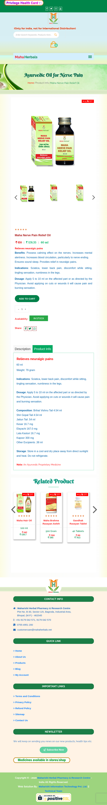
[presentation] (15, 197)
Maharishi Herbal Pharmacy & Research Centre (64, 777)
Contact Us (20, 720)
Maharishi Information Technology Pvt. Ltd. (63, 786)
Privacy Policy (22, 702)
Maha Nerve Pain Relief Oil (33, 235)
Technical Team (53, 791)
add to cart (27, 298)
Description (23, 349)
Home (31, 82)
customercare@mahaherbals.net (34, 629)
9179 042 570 (44, 619)
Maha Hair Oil (24, 520)
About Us (19, 656)
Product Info (42, 349)
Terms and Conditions (26, 696)
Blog (17, 669)
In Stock (39, 318)
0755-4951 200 (25, 624)
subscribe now (53, 750)
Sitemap (19, 714)
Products (19, 662)
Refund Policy (22, 708)
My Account (21, 675)
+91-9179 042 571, (26, 619)
